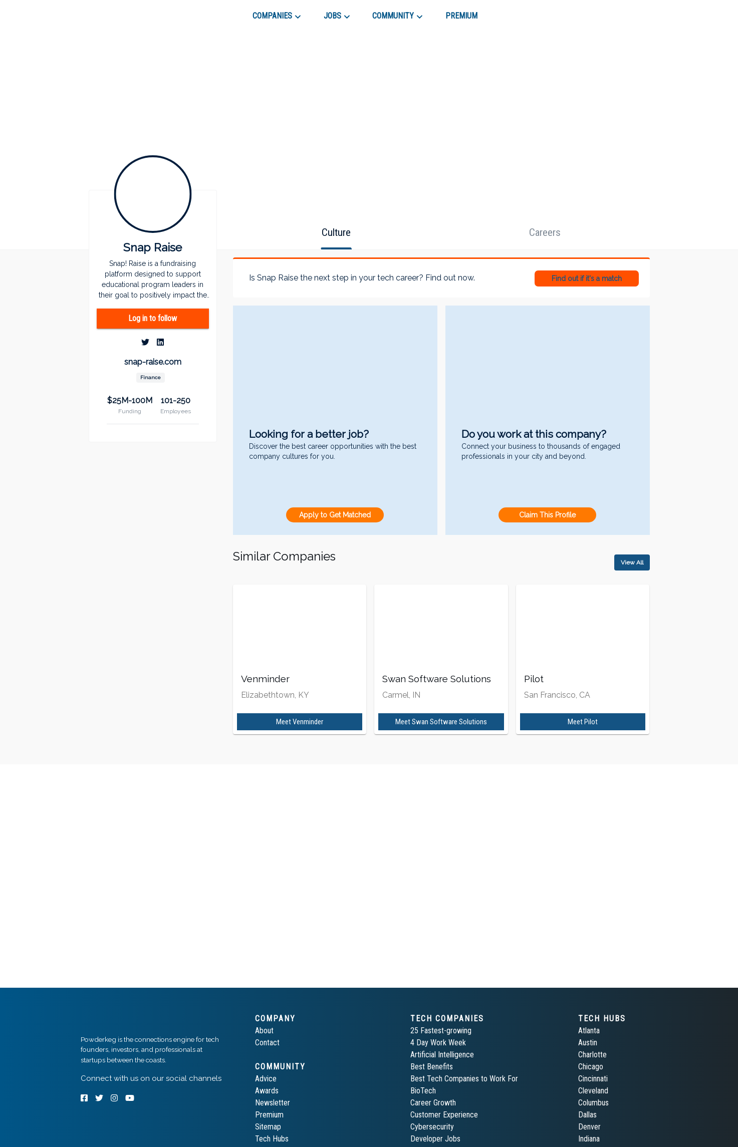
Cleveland (593, 1090)
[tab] (116, 12)
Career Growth (433, 1102)
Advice (266, 1078)
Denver (589, 1126)
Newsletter (272, 1102)
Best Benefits (431, 1066)
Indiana (589, 1138)
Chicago (590, 1066)
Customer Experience (444, 1114)
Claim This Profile (547, 515)
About (264, 1030)
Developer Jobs (435, 1138)
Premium (269, 1114)
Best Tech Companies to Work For (464, 1078)
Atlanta (589, 1030)
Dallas (587, 1114)
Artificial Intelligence (442, 1054)
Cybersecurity (432, 1126)
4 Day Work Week (438, 1042)
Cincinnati (593, 1078)
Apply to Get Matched (335, 515)
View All (632, 562)
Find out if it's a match (587, 278)
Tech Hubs (272, 1138)
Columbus (593, 1102)
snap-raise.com (152, 362)
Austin (587, 1042)
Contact (267, 1042)
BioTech (423, 1090)
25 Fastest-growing (440, 1030)
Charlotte (592, 1054)
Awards (267, 1090)
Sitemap (268, 1126)
